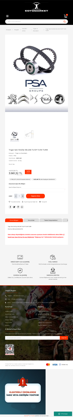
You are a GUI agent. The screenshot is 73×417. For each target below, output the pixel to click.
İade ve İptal (42, 317)
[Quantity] (19, 196)
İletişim (7, 325)
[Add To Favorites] (14, 202)
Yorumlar (31, 220)
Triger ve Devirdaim (21, 153)
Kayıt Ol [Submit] (64, 337)
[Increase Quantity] (22, 196)
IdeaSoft (26, 415)
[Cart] (65, 16)
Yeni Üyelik (8, 322)
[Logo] (36, 7)
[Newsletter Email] (32, 338)
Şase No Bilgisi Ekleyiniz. (15, 187)
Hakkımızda (8, 311)
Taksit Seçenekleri (51, 220)
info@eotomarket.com (18, 299)
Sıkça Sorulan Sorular (11, 317)
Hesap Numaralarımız (45, 322)
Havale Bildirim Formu (45, 325)
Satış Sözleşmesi (43, 311)
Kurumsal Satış (9, 314)
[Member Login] (36, 16)
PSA (15, 155)
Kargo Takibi (9, 320)
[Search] (36, 21)
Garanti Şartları (42, 320)
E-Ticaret (32, 415)
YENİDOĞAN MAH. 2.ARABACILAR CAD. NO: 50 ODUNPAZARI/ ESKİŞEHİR (33, 302)
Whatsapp (63, 414)
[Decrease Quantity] (15, 196)
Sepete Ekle (35, 196)
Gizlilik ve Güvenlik (43, 314)
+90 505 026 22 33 (18, 295)
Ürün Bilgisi (14, 220)
